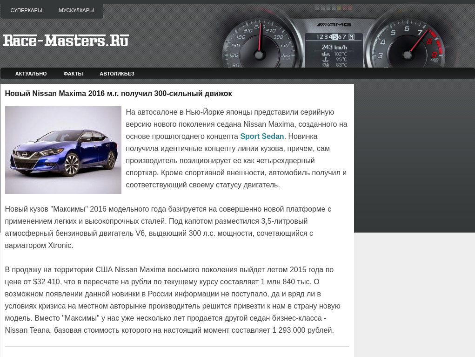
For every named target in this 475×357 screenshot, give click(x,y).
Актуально (31, 73)
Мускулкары (76, 10)
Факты (73, 73)
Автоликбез (117, 73)
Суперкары (26, 10)
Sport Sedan (262, 136)
